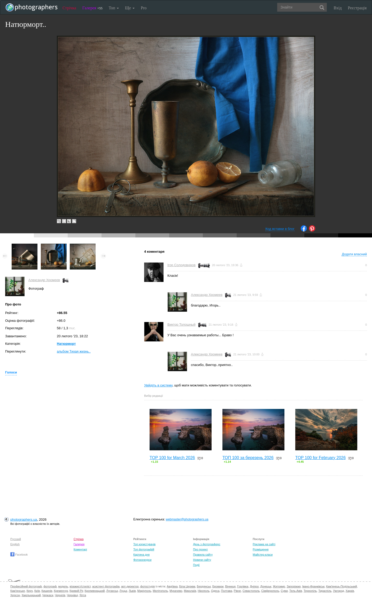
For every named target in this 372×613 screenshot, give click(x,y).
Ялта (83, 595)
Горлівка (242, 586)
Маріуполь (144, 590)
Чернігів (60, 595)
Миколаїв (190, 590)
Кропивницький (95, 590)
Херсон (15, 595)
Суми (284, 590)
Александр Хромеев (44, 280)
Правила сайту (203, 554)
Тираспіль (324, 590)
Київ (37, 590)
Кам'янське (17, 590)
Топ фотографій (143, 549)
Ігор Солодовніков (181, 265)
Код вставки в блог (280, 229)
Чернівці (72, 595)
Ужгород (338, 590)
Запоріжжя (294, 586)
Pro (143, 8)
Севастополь (251, 590)
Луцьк (123, 590)
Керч (30, 590)
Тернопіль (310, 590)
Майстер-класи (263, 554)
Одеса (215, 590)
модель (63, 586)
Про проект (200, 549)
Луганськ (112, 590)
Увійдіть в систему (158, 385)
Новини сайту (202, 559)
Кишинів (46, 590)
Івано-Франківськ (313, 586)
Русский (15, 539)
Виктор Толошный (181, 324)
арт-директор (130, 586)
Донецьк (265, 586)
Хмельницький (31, 595)
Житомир (279, 586)
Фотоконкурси (142, 559)
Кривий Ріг (76, 590)
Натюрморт (66, 344)
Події (196, 564)
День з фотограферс (206, 544)
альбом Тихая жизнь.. (74, 351)
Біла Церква (187, 586)
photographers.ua (23, 519)
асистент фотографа (106, 586)
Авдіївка (172, 586)
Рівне (237, 590)
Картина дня (141, 554)
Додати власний (354, 254)
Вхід (338, 8)
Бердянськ (204, 586)
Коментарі (80, 549)
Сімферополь (270, 590)
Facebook (19, 554)
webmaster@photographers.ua (187, 519)
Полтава (226, 590)
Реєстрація (357, 8)
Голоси (11, 372)
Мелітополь (160, 590)
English (15, 544)
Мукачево (175, 590)
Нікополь (203, 590)
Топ (114, 8)
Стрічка (69, 8)
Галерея (92, 8)
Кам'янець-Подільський (341, 586)
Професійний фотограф (26, 586)
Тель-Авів (295, 590)
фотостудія (147, 586)
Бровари (218, 586)
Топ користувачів (144, 544)
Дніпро (254, 586)
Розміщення (260, 549)
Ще (130, 8)
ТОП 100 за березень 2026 (248, 457)
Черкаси (47, 595)
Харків (350, 590)
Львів (132, 590)
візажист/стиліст (79, 586)
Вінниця (230, 586)
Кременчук (61, 590)
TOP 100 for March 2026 (172, 457)
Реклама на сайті (264, 544)
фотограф (50, 586)
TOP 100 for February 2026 (320, 457)
